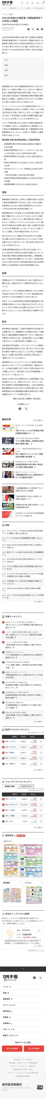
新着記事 (13, 8)
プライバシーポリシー (19, 1066)
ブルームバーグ (7, 30)
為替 (6, 70)
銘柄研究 (8, 999)
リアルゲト (13, 758)
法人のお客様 (33, 1049)
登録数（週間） (10, 786)
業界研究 (7, 1011)
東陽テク (13, 764)
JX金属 (12, 810)
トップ (4, 8)
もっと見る (37, 420)
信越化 (12, 753)
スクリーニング (9, 1005)
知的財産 (32, 1066)
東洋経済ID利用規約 (23, 1076)
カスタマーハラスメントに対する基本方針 (23, 1073)
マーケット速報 (24, 8)
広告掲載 (12, 1063)
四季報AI (7, 1023)
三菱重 (12, 816)
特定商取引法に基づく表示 (23, 1069)
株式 (6, 75)
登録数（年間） (26, 786)
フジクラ (13, 741)
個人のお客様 (12, 1049)
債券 (6, 65)
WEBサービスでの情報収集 (27, 1063)
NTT (11, 821)
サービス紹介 (27, 1060)
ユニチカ (13, 747)
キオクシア (13, 804)
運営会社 (17, 1060)
